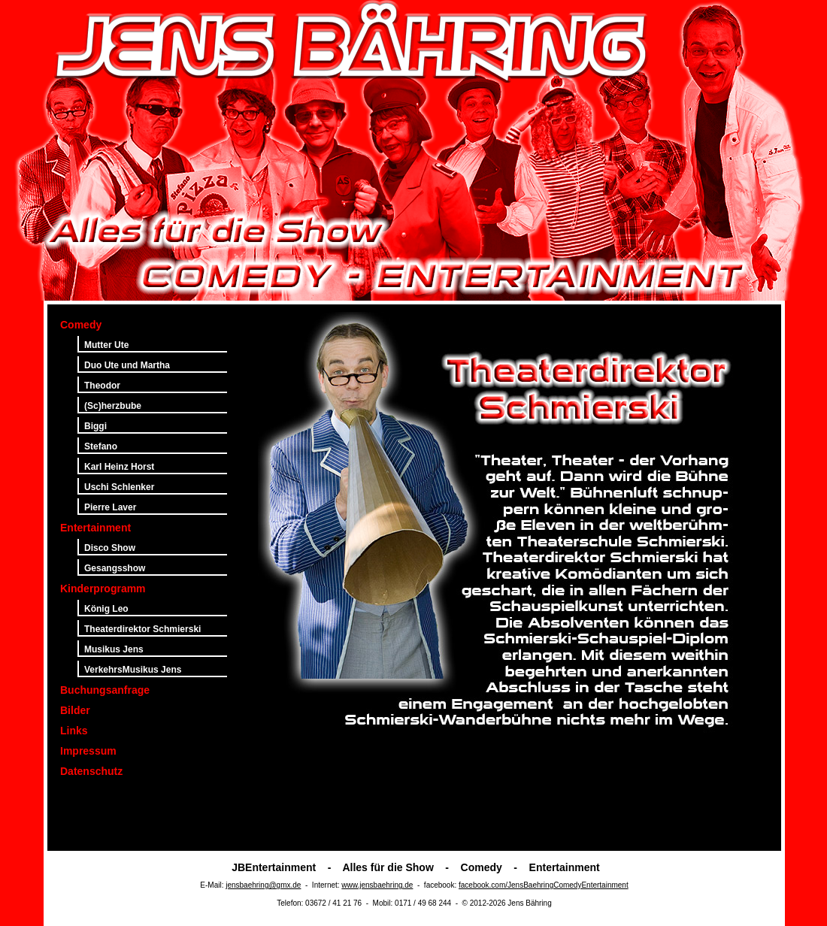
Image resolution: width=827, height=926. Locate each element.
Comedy (80, 325)
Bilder (75, 710)
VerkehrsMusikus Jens (132, 669)
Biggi (95, 426)
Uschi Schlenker (119, 487)
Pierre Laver (110, 507)
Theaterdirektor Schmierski (142, 629)
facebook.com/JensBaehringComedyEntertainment (544, 885)
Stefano (100, 446)
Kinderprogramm (103, 589)
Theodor (102, 385)
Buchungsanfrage (105, 690)
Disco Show (109, 548)
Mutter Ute (106, 345)
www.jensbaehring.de (377, 885)
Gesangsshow (114, 568)
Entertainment (95, 528)
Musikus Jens (114, 649)
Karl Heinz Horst (119, 466)
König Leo (106, 609)
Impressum (88, 751)
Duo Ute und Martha (127, 365)
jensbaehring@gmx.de (263, 885)
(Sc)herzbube (112, 406)
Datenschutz (91, 771)
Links (74, 731)
